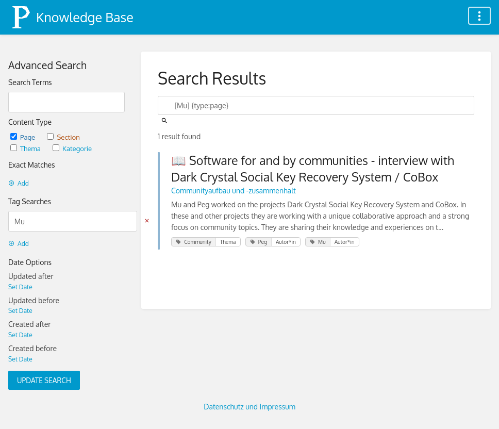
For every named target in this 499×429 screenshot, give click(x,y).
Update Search (44, 380)
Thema (26, 148)
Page (23, 137)
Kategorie (72, 148)
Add (18, 183)
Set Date (20, 287)
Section (63, 137)
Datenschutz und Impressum (249, 406)
